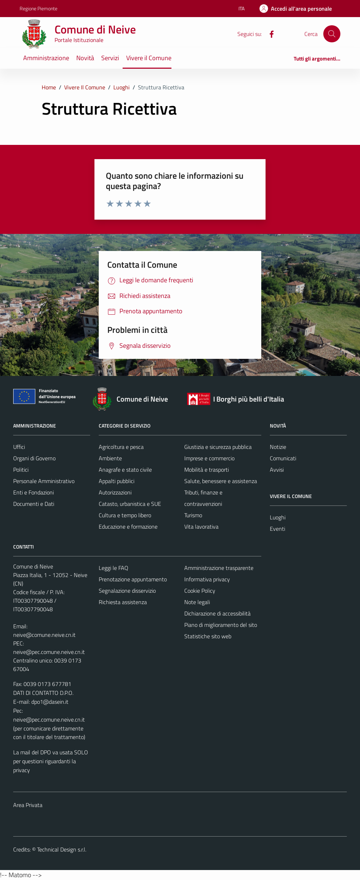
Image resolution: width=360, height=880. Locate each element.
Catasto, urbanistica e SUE (130, 503)
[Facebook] (269, 33)
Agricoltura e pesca (121, 446)
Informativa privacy (207, 579)
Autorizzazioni (115, 492)
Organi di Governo (34, 458)
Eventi (277, 528)
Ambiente (110, 458)
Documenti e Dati (33, 503)
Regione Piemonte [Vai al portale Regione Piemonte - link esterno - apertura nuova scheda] (38, 8)
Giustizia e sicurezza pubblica (218, 446)
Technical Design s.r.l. (61, 849)
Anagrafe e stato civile (125, 469)
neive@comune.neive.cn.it (44, 634)
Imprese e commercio (209, 458)
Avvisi (277, 469)
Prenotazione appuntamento (133, 579)
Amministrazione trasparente (218, 568)
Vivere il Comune (148, 58)
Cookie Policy (199, 590)
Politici (21, 469)
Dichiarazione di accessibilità (217, 613)
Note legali (197, 602)
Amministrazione (46, 58)
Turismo (193, 515)
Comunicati (283, 458)
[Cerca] (331, 33)
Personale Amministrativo (43, 481)
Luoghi (278, 517)
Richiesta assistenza (123, 602)
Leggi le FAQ (113, 568)
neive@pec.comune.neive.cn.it (49, 652)
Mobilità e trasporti (206, 469)
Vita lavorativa (201, 526)
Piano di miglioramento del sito (220, 624)
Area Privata (27, 805)
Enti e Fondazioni (33, 492)
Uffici (19, 446)
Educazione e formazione (128, 526)
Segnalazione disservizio (127, 590)
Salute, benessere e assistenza (220, 481)
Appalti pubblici (116, 481)
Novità (85, 58)
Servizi (110, 58)
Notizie (278, 446)
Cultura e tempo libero (125, 515)
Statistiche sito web (207, 636)
